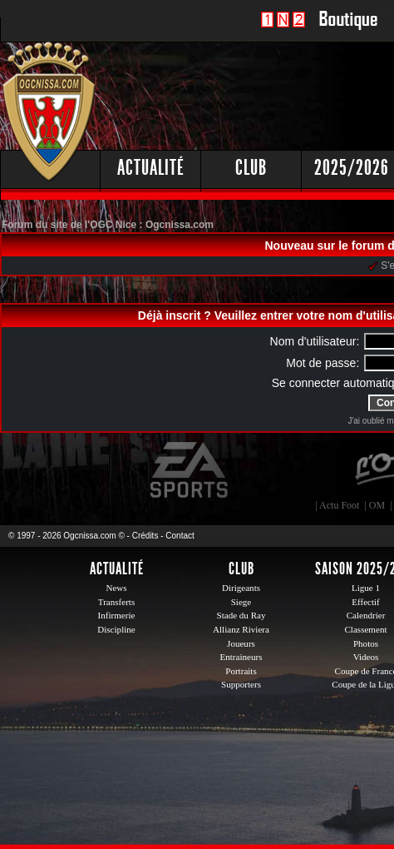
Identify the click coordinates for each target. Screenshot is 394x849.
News (116, 588)
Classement (365, 629)
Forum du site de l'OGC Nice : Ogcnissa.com (108, 225)
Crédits (145, 535)
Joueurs (241, 643)
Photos (365, 643)
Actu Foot (339, 505)
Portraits (241, 671)
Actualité (151, 168)
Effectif (366, 602)
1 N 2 (283, 28)
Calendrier (366, 615)
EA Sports (190, 470)
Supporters (241, 684)
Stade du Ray (241, 615)
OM (377, 505)
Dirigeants (241, 588)
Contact (179, 535)
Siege (241, 602)
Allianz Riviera (241, 629)
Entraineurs (241, 657)
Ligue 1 (366, 588)
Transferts (116, 602)
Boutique (348, 28)
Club (251, 168)
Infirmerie (116, 615)
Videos (366, 657)
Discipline (116, 629)
